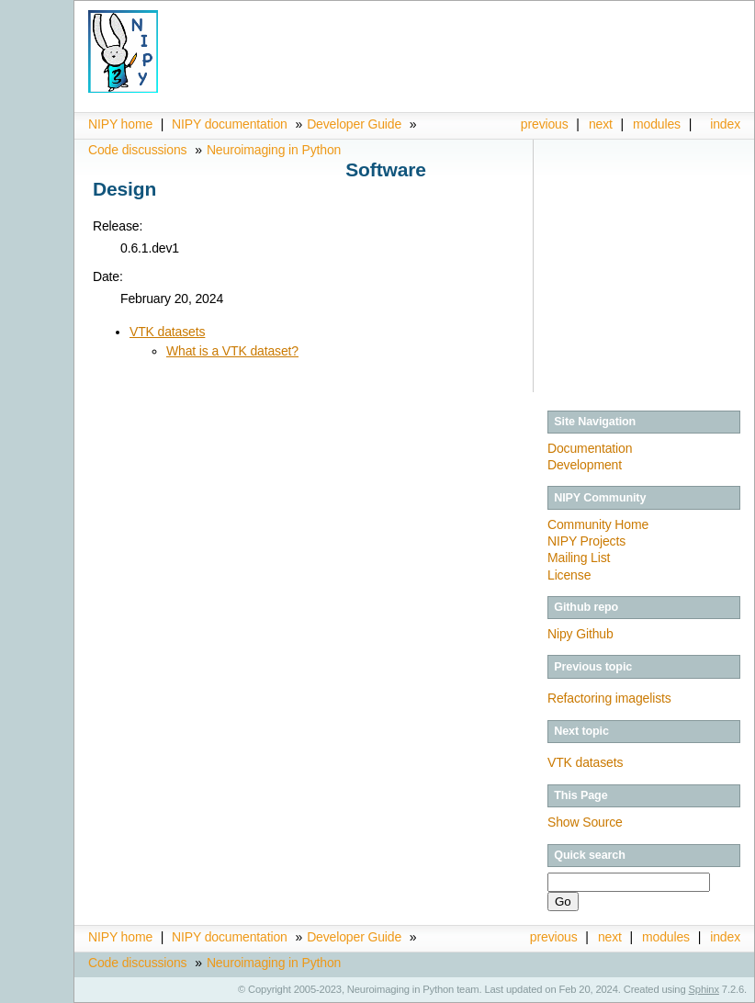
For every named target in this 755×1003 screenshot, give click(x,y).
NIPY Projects (586, 541)
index (725, 124)
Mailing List (578, 557)
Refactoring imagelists (609, 698)
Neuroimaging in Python (274, 149)
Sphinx (704, 989)
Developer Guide (354, 124)
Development (584, 464)
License (569, 575)
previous (545, 124)
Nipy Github (580, 633)
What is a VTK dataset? (232, 351)
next (601, 124)
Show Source (585, 822)
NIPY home (120, 124)
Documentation (589, 448)
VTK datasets (167, 331)
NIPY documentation (229, 124)
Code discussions (137, 149)
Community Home (597, 524)
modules (657, 124)
